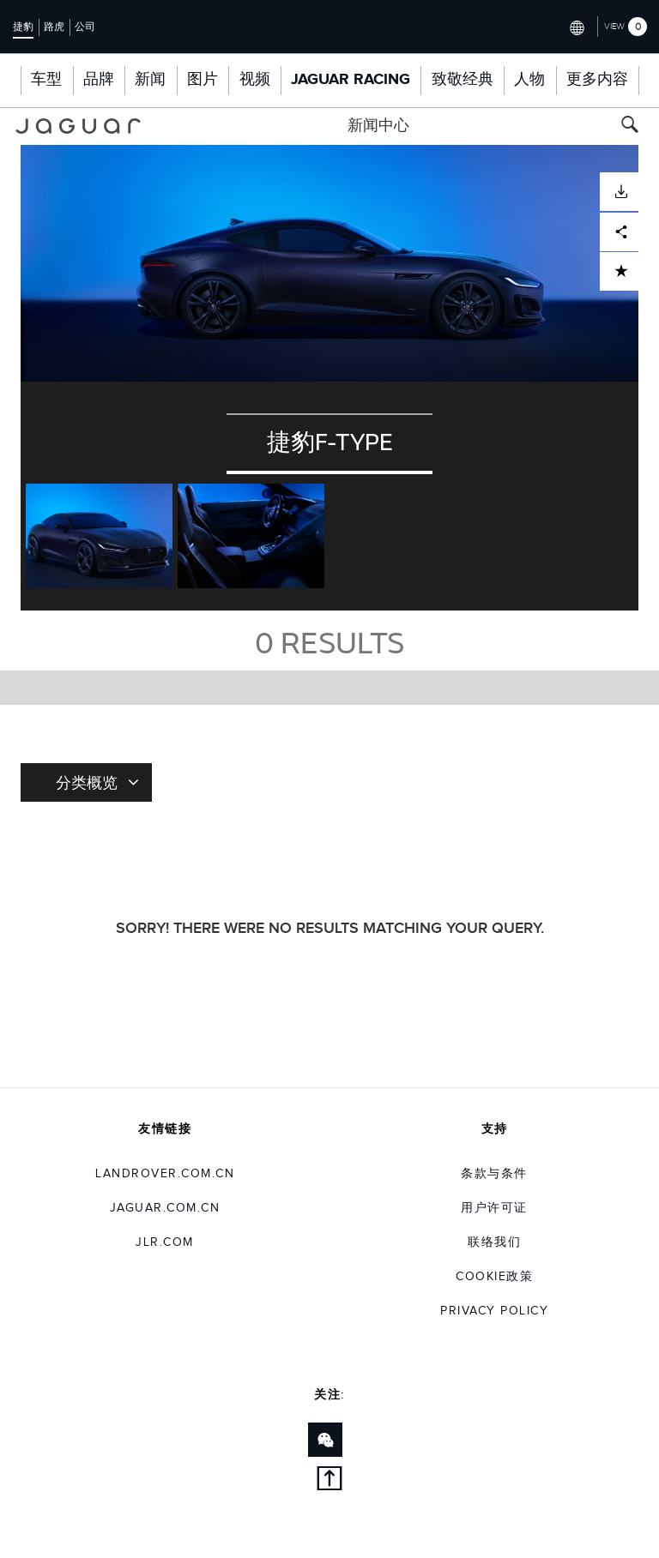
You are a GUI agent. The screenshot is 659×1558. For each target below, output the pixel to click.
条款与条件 (494, 1174)
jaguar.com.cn (165, 1208)
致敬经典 (462, 79)
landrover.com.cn (164, 1174)
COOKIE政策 (494, 1277)
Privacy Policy (494, 1311)
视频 (254, 79)
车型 (46, 79)
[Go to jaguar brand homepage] (78, 126)
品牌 (98, 79)
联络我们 (494, 1242)
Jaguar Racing (350, 79)
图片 (202, 79)
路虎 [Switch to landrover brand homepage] (54, 27)
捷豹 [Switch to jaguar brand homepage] (23, 27)
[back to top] (329, 1481)
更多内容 (597, 79)
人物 (529, 79)
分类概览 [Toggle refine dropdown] (98, 782)
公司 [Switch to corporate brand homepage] (85, 27)
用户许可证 (494, 1208)
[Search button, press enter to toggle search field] (630, 126)
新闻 (150, 79)
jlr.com (165, 1242)
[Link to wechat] (325, 1440)
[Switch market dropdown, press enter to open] (576, 26)
